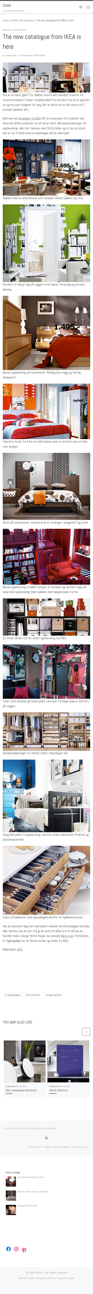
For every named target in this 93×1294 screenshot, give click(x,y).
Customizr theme (66, 1278)
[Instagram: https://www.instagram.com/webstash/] (16, 1249)
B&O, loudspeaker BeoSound (21, 1090)
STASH (14, 20)
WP (32, 1278)
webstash (11, 55)
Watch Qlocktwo (58, 1090)
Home (6, 20)
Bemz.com (67, 936)
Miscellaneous (27, 20)
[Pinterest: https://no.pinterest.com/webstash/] (24, 1250)
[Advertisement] (46, 966)
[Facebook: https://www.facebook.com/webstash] (8, 1249)
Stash (39, 1272)
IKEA (19, 949)
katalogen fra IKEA (30, 118)
